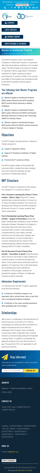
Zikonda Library (12, 36)
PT (34, 5)
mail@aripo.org (12, 452)
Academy (5, 53)
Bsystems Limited (25, 470)
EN (31, 5)
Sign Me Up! (30, 370)
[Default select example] (22, 5)
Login (35, 7)
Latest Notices (11, 30)
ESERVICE (9, 23)
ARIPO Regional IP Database (15, 43)
